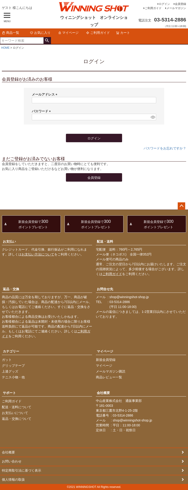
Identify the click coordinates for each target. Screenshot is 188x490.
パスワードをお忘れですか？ (165, 148)
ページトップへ (181, 206)
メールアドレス (45, 94)
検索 (47, 40)
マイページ (68, 33)
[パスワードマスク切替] (152, 117)
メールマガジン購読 (110, 371)
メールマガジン (176, 8)
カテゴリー (11, 351)
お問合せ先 (105, 289)
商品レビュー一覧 (109, 377)
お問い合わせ (12, 461)
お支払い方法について (38, 254)
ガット (7, 360)
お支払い (9, 241)
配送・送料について (16, 407)
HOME (5, 47)
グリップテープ (13, 365)
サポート (9, 393)
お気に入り (40, 33)
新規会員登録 (106, 360)
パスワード (42, 111)
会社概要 (103, 393)
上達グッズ (10, 371)
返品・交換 (11, 289)
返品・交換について (16, 419)
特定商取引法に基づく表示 (21, 470)
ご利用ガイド (153, 8)
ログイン (164, 4)
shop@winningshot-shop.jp (129, 297)
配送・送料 (105, 241)
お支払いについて (15, 413)
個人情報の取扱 (13, 479)
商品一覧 (10, 33)
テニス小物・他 (13, 377)
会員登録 (180, 4)
